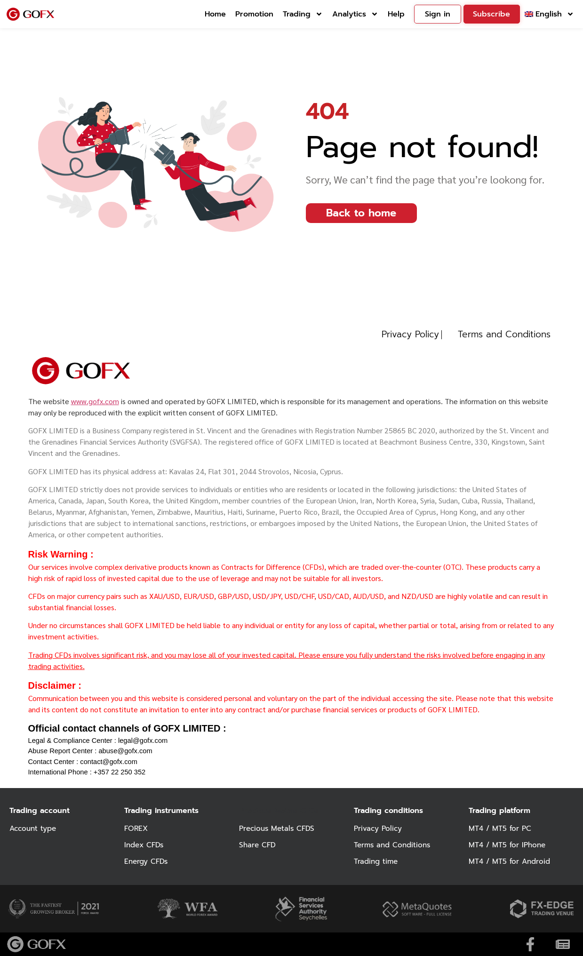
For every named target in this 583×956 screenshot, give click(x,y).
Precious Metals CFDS (278, 828)
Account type (34, 828)
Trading (303, 14)
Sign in (437, 14)
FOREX (136, 828)
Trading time (377, 861)
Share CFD (258, 845)
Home (215, 14)
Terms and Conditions (394, 845)
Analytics (355, 14)
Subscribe (491, 14)
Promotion (254, 14)
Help (396, 14)
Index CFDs (145, 845)
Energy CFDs (147, 861)
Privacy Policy (379, 828)
